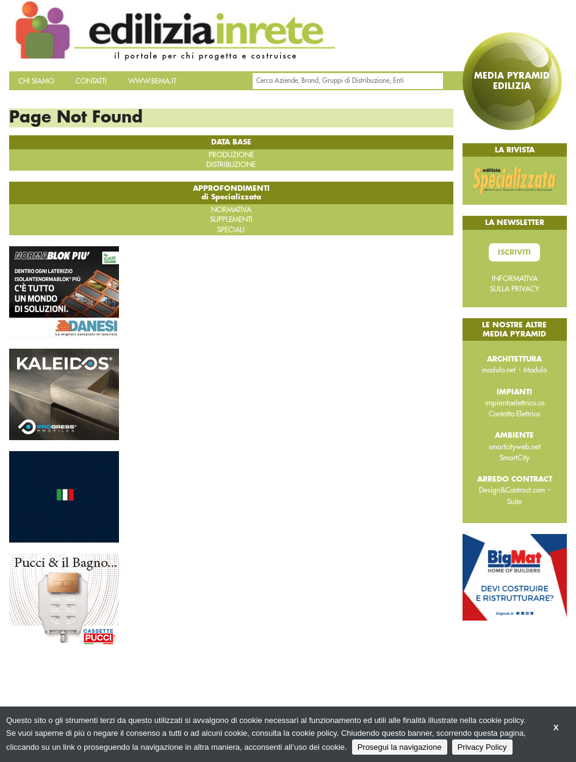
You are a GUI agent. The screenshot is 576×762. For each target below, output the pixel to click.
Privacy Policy (482, 747)
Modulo (535, 370)
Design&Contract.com (512, 490)
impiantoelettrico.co (514, 403)
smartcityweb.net (515, 446)
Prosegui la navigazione (400, 747)
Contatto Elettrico (514, 414)
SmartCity (515, 457)
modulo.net (499, 370)
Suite (514, 501)
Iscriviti (514, 252)
